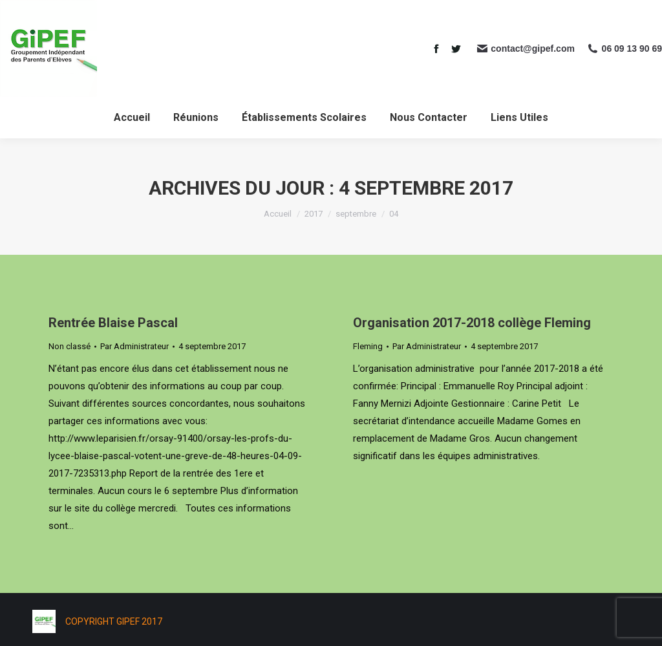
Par (134, 346)
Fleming (368, 346)
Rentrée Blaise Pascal (113, 322)
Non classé (69, 346)
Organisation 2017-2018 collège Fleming (472, 322)
